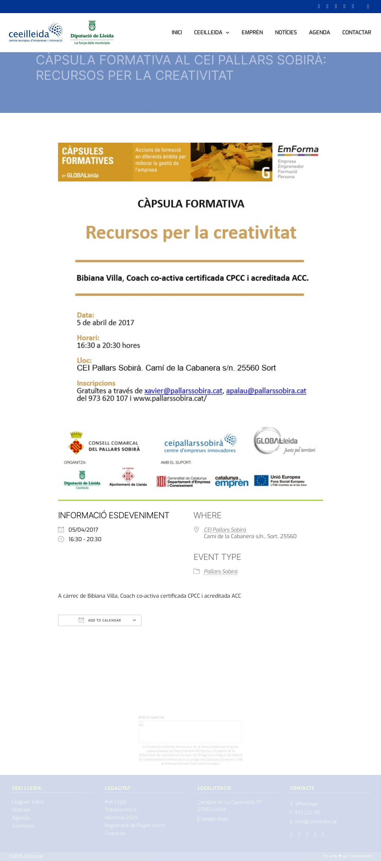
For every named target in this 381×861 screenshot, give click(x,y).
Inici (177, 32)
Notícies (286, 32)
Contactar (356, 32)
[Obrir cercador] (368, 6)
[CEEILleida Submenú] (227, 32)
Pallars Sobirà (220, 571)
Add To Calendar (100, 620)
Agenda (319, 32)
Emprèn (252, 32)
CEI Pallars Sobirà (225, 529)
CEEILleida (208, 32)
